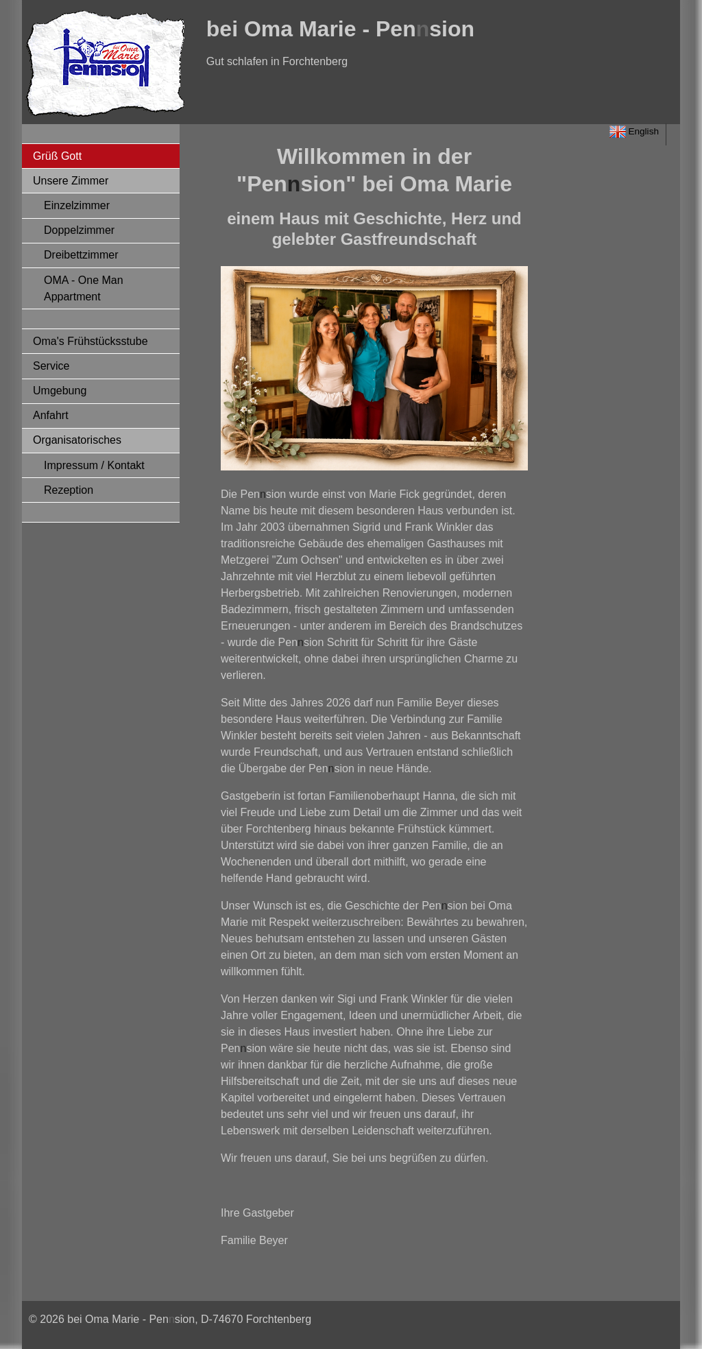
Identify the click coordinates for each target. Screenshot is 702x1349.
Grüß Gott (57, 156)
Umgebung (59, 390)
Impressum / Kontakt (94, 465)
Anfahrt (51, 415)
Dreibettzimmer (81, 255)
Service (51, 366)
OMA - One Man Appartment (83, 288)
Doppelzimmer (79, 230)
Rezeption (68, 490)
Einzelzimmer (77, 205)
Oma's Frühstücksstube (90, 341)
